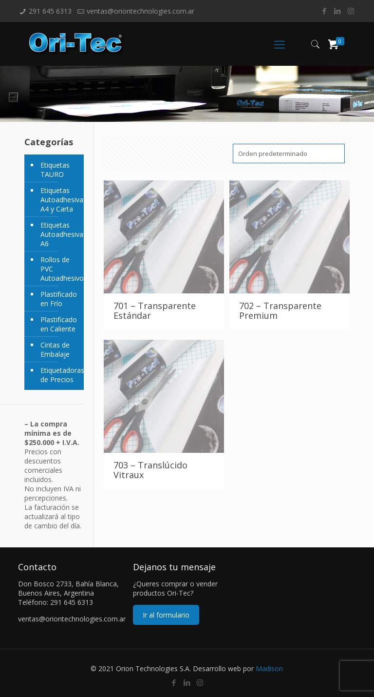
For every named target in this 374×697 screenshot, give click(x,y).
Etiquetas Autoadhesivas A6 (59, 234)
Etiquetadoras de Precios (59, 375)
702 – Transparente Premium (280, 310)
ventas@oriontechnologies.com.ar (140, 11)
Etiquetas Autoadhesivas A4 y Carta (59, 199)
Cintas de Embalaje (55, 349)
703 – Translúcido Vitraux (150, 470)
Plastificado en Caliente (58, 324)
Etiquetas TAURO (55, 169)
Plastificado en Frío (58, 299)
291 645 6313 (50, 11)
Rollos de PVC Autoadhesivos (59, 269)
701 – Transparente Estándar (154, 310)
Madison (269, 668)
